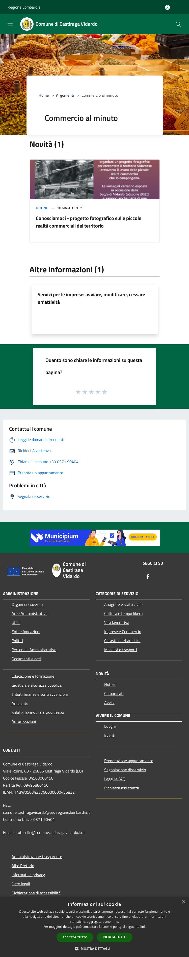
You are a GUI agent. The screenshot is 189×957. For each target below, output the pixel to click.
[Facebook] (148, 576)
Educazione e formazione (33, 676)
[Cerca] (178, 24)
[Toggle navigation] (10, 24)
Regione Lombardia (24, 7)
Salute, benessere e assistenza (38, 712)
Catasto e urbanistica (122, 641)
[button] (95, 948)
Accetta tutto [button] (75, 937)
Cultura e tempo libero (123, 613)
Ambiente (20, 703)
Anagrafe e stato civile (123, 604)
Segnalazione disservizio (125, 770)
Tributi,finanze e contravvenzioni (40, 694)
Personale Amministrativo (34, 650)
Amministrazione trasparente (37, 857)
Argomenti (65, 95)
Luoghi (110, 726)
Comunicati (114, 693)
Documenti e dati (26, 659)
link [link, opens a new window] (143, 927)
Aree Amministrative (29, 613)
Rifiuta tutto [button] (115, 937)
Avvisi (109, 703)
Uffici (16, 622)
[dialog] (94, 927)
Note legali (21, 884)
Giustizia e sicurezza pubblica (37, 685)
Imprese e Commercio (122, 632)
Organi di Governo (27, 604)
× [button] (183, 902)
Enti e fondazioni (26, 632)
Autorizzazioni (24, 721)
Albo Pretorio (23, 866)
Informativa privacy (28, 875)
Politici (17, 641)
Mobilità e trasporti (120, 650)
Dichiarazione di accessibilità (36, 893)
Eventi (109, 735)
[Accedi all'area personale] (167, 7)
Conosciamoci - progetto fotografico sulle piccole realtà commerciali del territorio (88, 222)
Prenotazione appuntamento (128, 761)
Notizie (42, 207)
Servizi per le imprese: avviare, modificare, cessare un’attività (91, 298)
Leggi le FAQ (114, 779)
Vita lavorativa (116, 622)
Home (44, 95)
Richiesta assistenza (121, 788)
